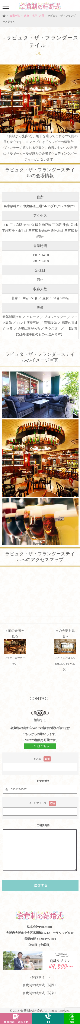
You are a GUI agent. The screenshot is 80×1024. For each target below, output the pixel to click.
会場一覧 (15, 15)
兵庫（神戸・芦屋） (35, 15)
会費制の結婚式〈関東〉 (40, 993)
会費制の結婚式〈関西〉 (40, 985)
